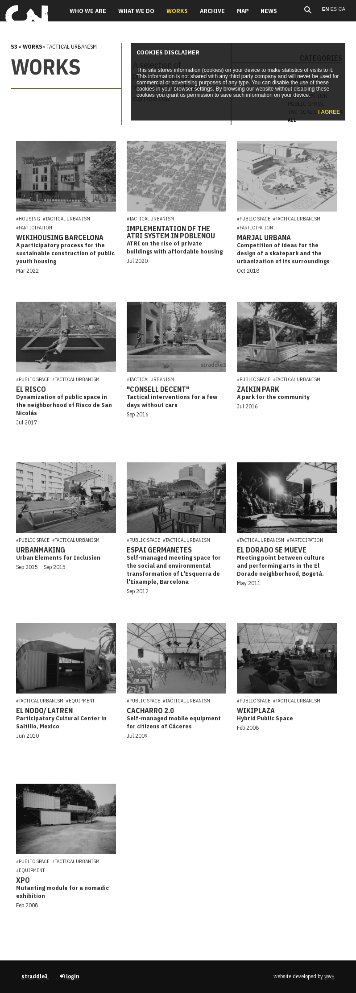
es (334, 9)
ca (341, 9)
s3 (14, 46)
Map (242, 11)
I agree (329, 112)
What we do (136, 11)
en (326, 9)
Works (32, 46)
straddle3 (35, 976)
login (69, 976)
